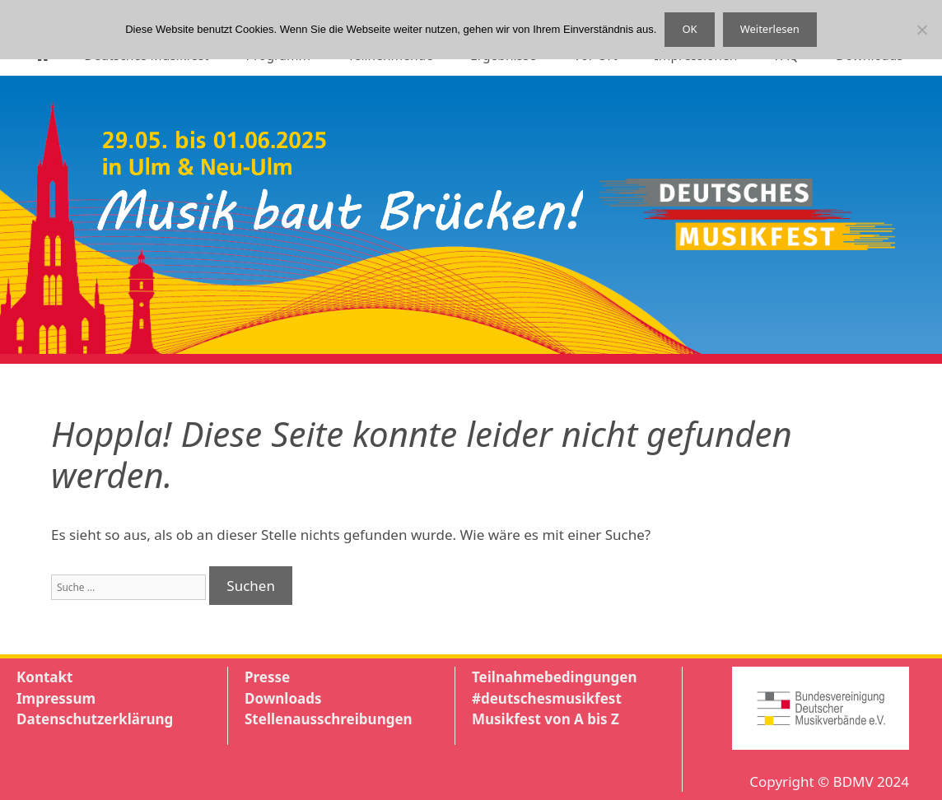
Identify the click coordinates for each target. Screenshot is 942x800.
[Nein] (921, 29)
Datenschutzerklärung (94, 718)
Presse (267, 676)
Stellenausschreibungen (329, 718)
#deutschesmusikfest (547, 698)
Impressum (56, 698)
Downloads (283, 698)
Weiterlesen (770, 28)
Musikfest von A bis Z (545, 718)
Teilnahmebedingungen (554, 676)
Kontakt (44, 676)
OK (689, 28)
